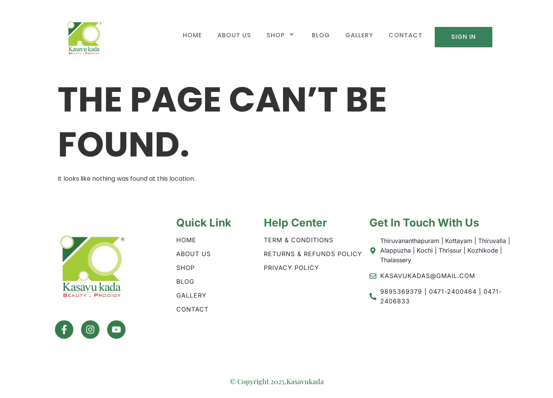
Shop (281, 35)
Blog (321, 35)
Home (192, 35)
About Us (234, 35)
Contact (405, 35)
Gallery (359, 35)
